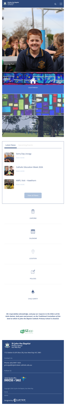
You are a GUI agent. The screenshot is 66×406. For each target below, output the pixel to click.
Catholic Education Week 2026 (29, 167)
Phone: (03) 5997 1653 (12, 363)
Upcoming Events (25, 145)
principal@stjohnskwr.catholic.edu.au (18, 365)
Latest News (10, 145)
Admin (6, 395)
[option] (33, 40)
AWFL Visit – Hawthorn (26, 180)
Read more (20, 158)
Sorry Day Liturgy (23, 153)
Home (6, 392)
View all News (33, 195)
